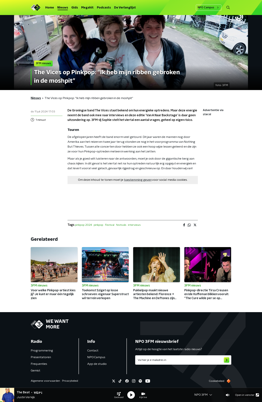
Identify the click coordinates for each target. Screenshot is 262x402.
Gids (74, 7)
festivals (121, 225)
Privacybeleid (70, 380)
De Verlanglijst (125, 7)
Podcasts (104, 7)
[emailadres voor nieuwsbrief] (183, 360)
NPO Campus (209, 7)
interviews (134, 225)
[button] (118, 395)
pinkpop (98, 225)
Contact (92, 350)
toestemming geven (138, 179)
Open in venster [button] (247, 394)
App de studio (97, 363)
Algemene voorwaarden (45, 380)
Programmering (42, 350)
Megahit (87, 7)
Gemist (35, 370)
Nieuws (62, 7)
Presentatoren (41, 357)
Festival (109, 225)
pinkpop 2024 (83, 225)
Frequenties (39, 363)
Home (49, 7)
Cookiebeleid (216, 381)
